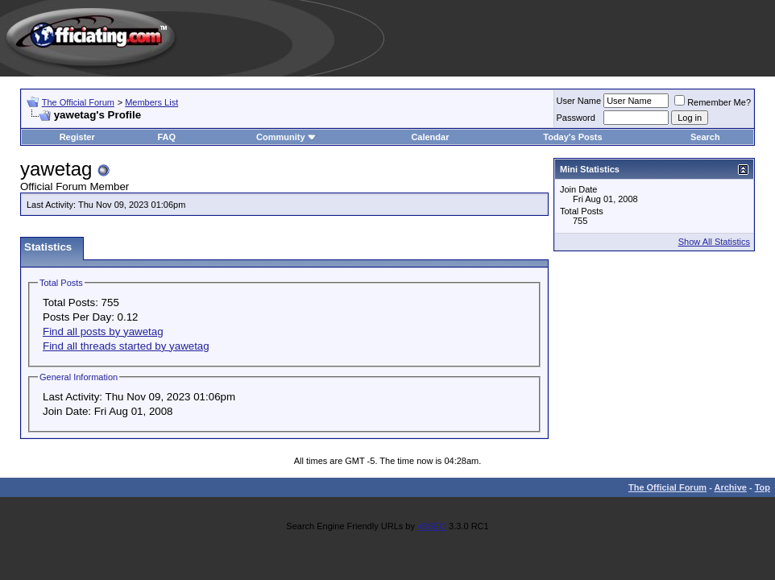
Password (576, 117)
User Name (579, 101)
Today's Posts (572, 137)
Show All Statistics (714, 241)
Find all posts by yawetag (103, 331)
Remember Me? (712, 102)
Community (286, 137)
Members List (151, 102)
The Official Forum (78, 102)
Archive (731, 487)
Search (705, 137)
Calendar (430, 137)
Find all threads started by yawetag (126, 346)
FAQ (167, 137)
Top (762, 487)
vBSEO (431, 526)
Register (77, 137)
